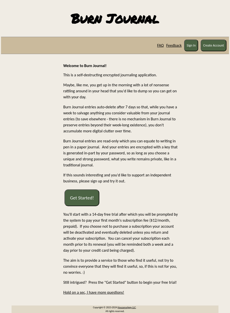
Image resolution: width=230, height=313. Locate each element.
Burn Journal (115, 18)
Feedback (174, 45)
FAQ (160, 45)
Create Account (213, 45)
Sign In (191, 45)
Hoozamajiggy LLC (127, 307)
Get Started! (82, 198)
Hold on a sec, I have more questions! (93, 292)
